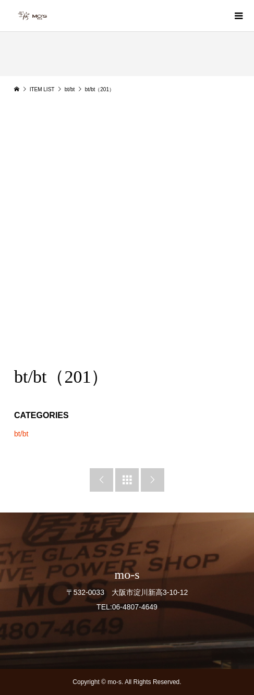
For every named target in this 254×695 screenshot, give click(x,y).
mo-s (127, 574)
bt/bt (21, 434)
